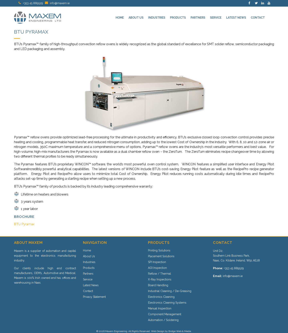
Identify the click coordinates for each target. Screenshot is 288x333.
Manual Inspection (159, 308)
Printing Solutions (159, 250)
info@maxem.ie (60, 3)
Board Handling (158, 285)
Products (89, 267)
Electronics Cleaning (161, 296)
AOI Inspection (157, 267)
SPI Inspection (157, 262)
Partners (88, 273)
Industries (89, 262)
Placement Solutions (161, 256)
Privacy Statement (94, 296)
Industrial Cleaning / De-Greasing (169, 291)
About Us (89, 256)
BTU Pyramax (24, 224)
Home (87, 250)
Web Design (157, 331)
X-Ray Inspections (159, 279)
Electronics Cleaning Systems (167, 302)
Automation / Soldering (163, 320)
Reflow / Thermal (159, 273)
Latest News (91, 285)
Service (87, 279)
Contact (88, 291)
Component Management (164, 314)
